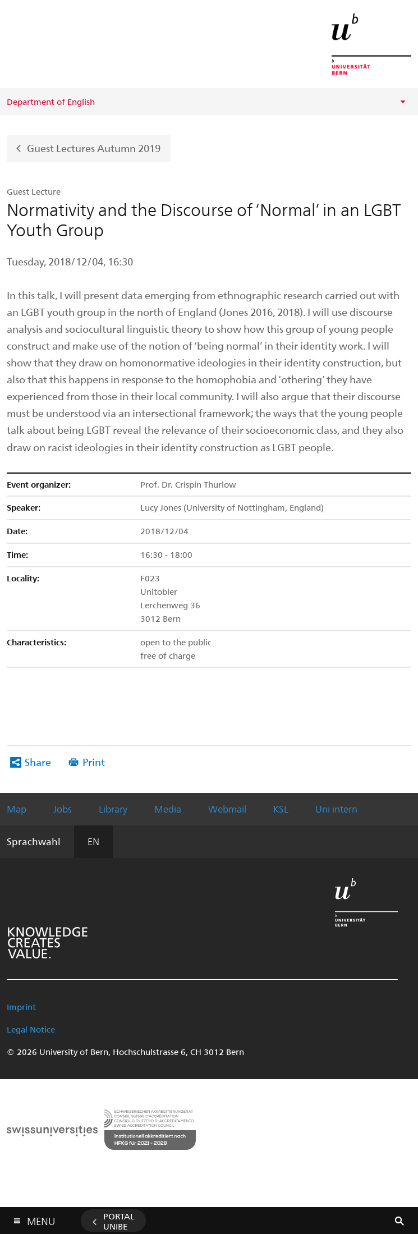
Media (167, 808)
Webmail (227, 808)
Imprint (21, 1006)
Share (38, 762)
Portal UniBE (119, 1221)
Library (113, 808)
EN (93, 841)
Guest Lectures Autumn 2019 (93, 147)
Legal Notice (31, 1029)
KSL (280, 808)
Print (93, 762)
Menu (41, 1218)
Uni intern (336, 808)
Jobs (62, 808)
